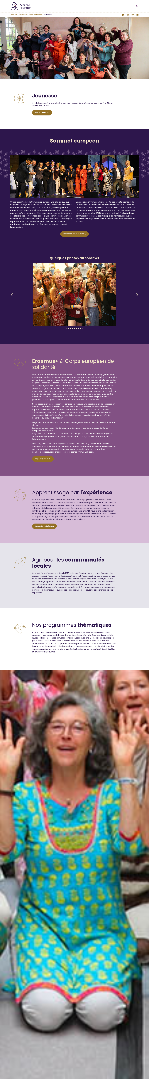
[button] (137, 6)
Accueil (14, 15)
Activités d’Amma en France (30, 15)
